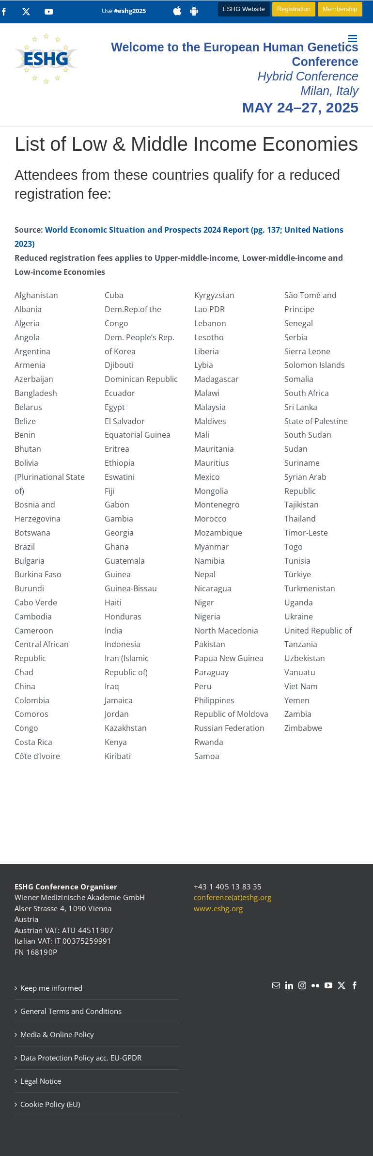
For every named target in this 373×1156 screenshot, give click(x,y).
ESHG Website (244, 9)
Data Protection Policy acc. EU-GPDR (80, 1057)
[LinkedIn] (289, 985)
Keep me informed (51, 988)
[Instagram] (302, 985)
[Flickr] (315, 985)
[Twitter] (341, 985)
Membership (340, 9)
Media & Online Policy (57, 1034)
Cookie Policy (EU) (50, 1104)
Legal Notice (40, 1081)
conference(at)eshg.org (232, 897)
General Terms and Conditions (71, 1011)
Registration (294, 9)
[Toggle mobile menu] (353, 38)
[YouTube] (328, 985)
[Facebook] (354, 985)
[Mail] (276, 985)
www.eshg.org (218, 908)
